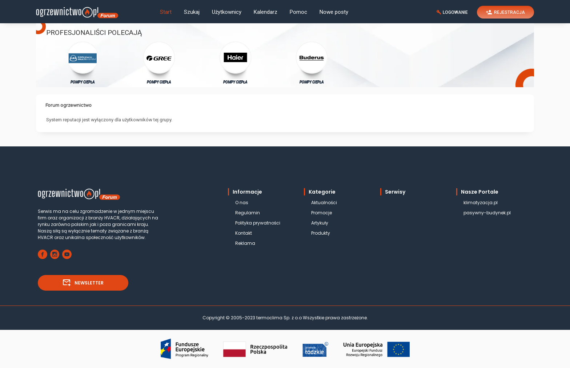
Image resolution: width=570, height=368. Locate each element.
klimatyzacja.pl (480, 202)
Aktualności (324, 202)
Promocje (321, 213)
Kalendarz (265, 12)
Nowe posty (334, 12)
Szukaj (192, 12)
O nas (241, 202)
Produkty (320, 233)
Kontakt (243, 233)
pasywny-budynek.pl (487, 213)
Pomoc (298, 12)
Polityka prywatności (257, 223)
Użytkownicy (226, 12)
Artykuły (319, 223)
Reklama (245, 243)
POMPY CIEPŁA (83, 62)
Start (166, 12)
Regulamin (247, 213)
